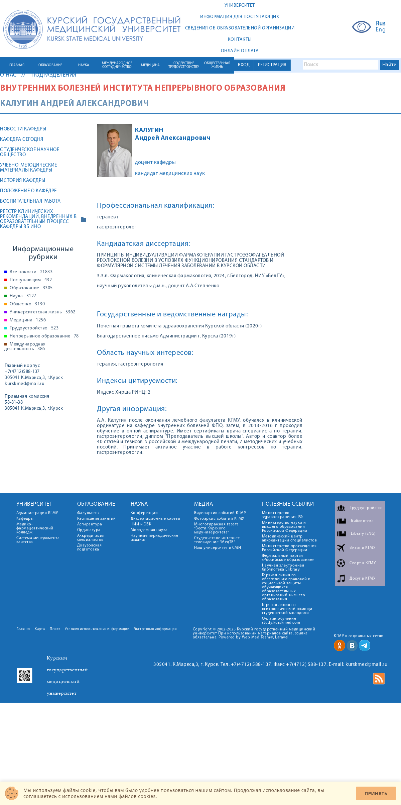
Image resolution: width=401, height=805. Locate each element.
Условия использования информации (97, 629)
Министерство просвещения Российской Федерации (289, 548)
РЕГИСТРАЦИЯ (272, 65)
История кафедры (22, 180)
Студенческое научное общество (29, 152)
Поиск (55, 629)
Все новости (31, 272)
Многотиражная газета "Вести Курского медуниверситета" (216, 528)
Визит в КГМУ (362, 548)
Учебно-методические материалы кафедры (28, 168)
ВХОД (244, 65)
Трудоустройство (34, 328)
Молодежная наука (149, 530)
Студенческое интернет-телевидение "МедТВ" (217, 540)
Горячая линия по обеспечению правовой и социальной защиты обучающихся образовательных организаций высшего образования (286, 587)
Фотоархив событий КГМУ (219, 519)
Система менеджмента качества (38, 540)
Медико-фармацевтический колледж (34, 528)
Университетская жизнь (43, 312)
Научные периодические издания (154, 538)
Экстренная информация (155, 629)
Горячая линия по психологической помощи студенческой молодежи (287, 609)
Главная (23, 629)
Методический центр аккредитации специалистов (289, 538)
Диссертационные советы (155, 519)
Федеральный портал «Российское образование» (288, 558)
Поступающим (31, 280)
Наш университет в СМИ (217, 548)
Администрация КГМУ (37, 513)
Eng (381, 30)
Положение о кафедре (28, 191)
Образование (31, 288)
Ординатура (89, 530)
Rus (381, 24)
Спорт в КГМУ (363, 563)
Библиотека (362, 521)
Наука (23, 296)
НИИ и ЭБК (141, 524)
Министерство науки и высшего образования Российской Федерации (284, 527)
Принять (376, 793)
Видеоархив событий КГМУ (220, 513)
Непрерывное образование (44, 336)
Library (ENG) (363, 534)
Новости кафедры (23, 129)
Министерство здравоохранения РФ (282, 515)
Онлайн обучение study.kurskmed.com (281, 621)
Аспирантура (89, 524)
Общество (27, 304)
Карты (40, 629)
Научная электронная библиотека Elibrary (283, 568)
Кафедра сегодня (21, 139)
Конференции (144, 513)
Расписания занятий (96, 519)
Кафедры (25, 519)
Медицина (28, 320)
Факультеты (88, 513)
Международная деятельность (25, 346)
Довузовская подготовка (89, 547)
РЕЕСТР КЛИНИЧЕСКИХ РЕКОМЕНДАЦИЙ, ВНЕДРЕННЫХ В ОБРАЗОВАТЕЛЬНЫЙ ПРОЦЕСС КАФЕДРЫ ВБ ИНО (38, 219)
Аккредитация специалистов (91, 538)
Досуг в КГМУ (362, 579)
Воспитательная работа (30, 201)
